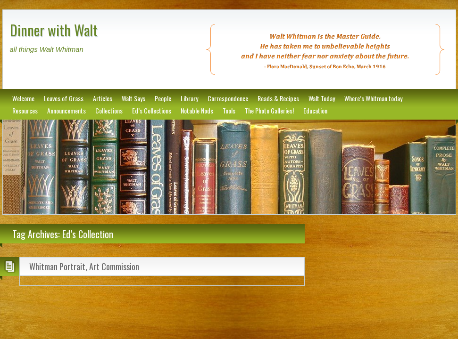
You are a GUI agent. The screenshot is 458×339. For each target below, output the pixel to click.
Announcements (66, 110)
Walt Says (133, 98)
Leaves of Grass (63, 98)
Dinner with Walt (54, 29)
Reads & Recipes (278, 98)
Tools (229, 110)
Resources (25, 110)
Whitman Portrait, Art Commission (84, 266)
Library (189, 98)
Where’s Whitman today (373, 98)
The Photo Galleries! (269, 110)
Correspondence (228, 98)
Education (315, 110)
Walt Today (321, 98)
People (163, 98)
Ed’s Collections (151, 110)
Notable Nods (197, 110)
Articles (102, 98)
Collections (109, 110)
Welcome (23, 98)
